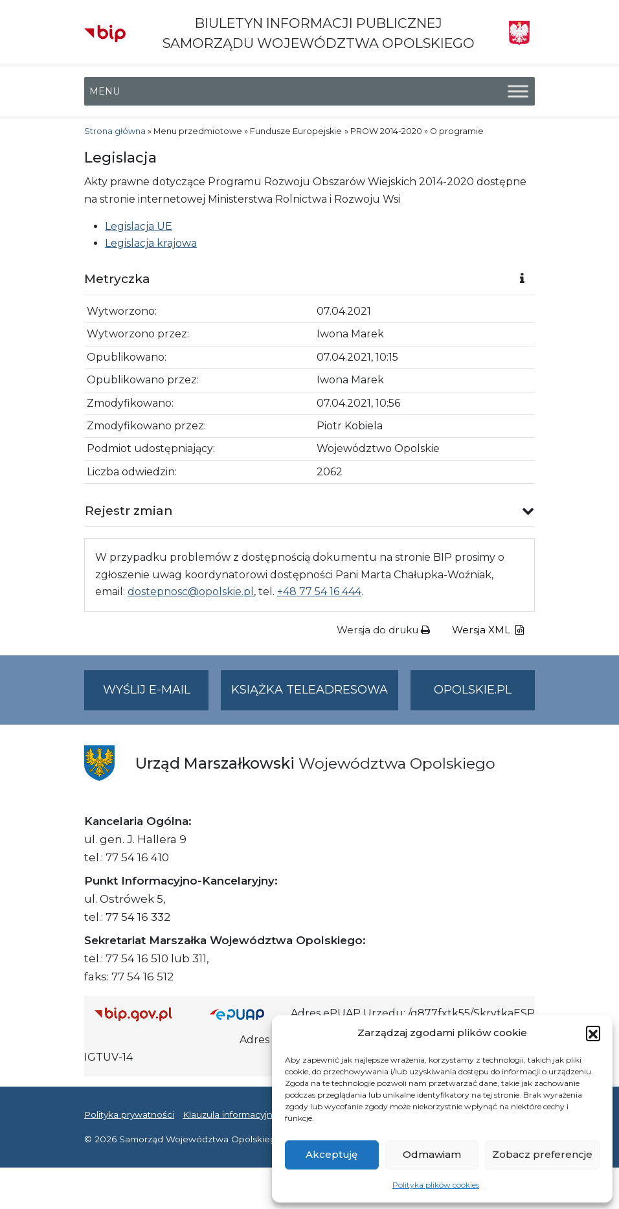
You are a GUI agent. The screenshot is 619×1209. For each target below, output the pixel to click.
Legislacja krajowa (151, 243)
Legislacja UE (138, 226)
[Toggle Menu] (518, 91)
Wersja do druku (383, 630)
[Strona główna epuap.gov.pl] (245, 1014)
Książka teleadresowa (309, 690)
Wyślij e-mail (156, 695)
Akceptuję (331, 1154)
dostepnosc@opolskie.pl (191, 591)
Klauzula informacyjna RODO (246, 1114)
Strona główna (115, 131)
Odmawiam (432, 1154)
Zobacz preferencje (542, 1154)
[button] (593, 1032)
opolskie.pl (473, 690)
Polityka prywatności (129, 1114)
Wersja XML (488, 630)
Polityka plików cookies (435, 1185)
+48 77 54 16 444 (319, 591)
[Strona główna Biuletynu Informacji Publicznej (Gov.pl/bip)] (141, 1014)
